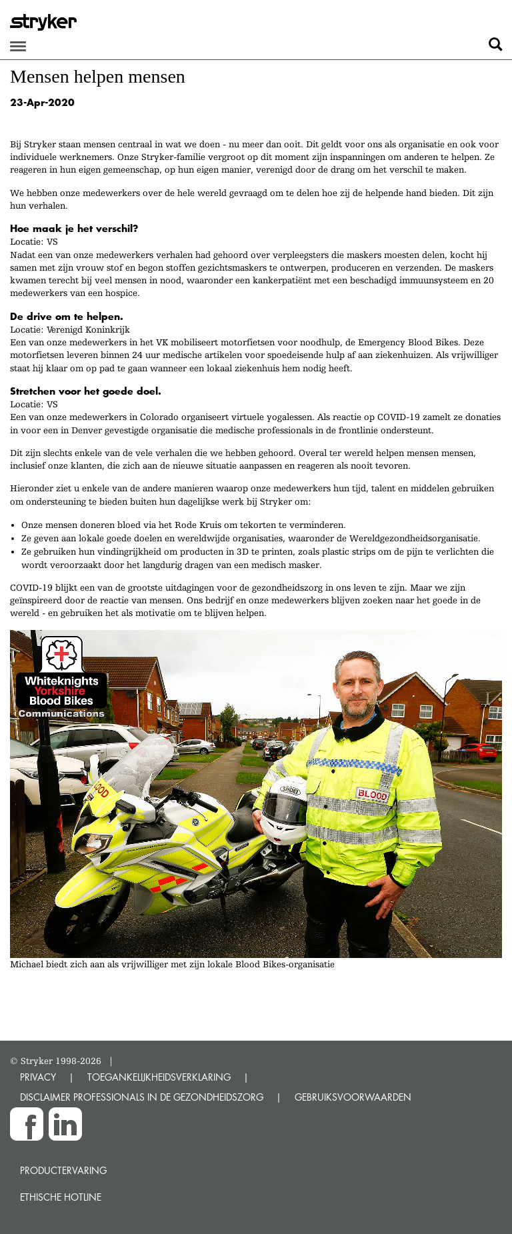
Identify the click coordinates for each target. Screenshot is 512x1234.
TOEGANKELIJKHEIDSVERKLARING (159, 1077)
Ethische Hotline (60, 1197)
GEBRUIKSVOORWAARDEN (353, 1097)
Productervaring (63, 1170)
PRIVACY (38, 1077)
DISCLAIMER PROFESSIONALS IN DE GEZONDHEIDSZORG (141, 1097)
